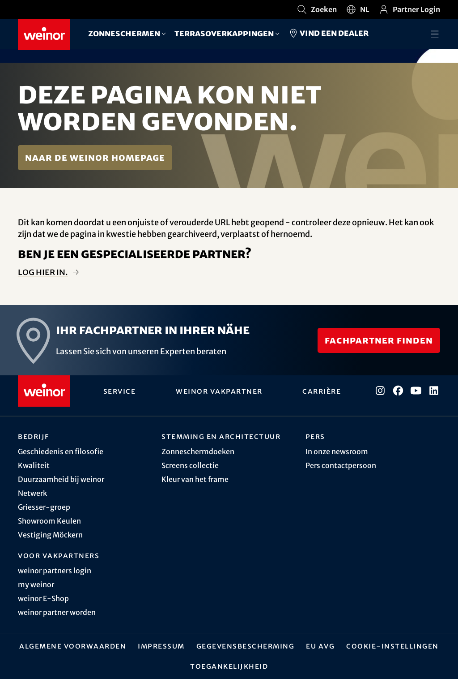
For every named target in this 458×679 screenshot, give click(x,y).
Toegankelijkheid (229, 666)
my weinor (36, 584)
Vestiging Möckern (50, 534)
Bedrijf (33, 436)
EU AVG (320, 645)
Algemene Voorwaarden (72, 645)
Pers (315, 436)
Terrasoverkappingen (224, 33)
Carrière (321, 391)
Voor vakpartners (58, 555)
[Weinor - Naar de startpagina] (44, 34)
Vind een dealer (328, 33)
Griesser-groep (44, 507)
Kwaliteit (34, 465)
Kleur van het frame (195, 479)
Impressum (161, 645)
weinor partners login (54, 570)
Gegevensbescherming (245, 645)
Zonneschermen (124, 33)
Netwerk (32, 493)
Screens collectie (190, 465)
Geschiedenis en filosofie (60, 451)
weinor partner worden (57, 612)
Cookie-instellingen (392, 645)
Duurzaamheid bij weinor (61, 479)
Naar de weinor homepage (95, 157)
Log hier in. (43, 272)
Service (119, 391)
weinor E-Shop (43, 598)
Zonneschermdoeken (197, 451)
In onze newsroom (336, 451)
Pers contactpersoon (340, 465)
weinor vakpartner (219, 391)
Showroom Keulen (49, 520)
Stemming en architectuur (220, 436)
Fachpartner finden (379, 340)
